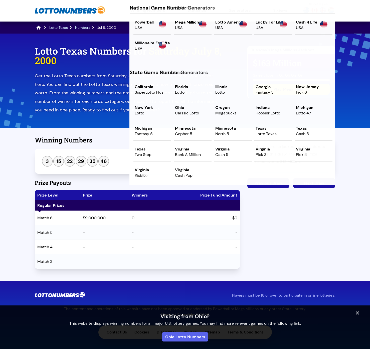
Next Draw (314, 183)
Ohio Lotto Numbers (185, 336)
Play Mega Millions (291, 89)
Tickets (280, 11)
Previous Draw (268, 183)
